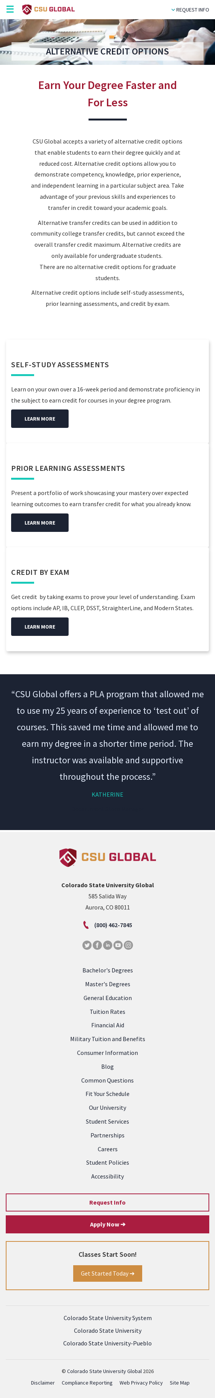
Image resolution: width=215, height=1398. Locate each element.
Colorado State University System (108, 1318)
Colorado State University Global (104, 1371)
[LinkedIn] (107, 947)
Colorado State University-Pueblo (107, 1343)
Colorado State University (107, 1330)
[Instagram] (128, 947)
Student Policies (107, 1162)
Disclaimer (43, 1382)
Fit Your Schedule (107, 1094)
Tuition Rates (107, 1011)
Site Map (180, 1382)
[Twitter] (87, 947)
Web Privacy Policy (141, 1382)
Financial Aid (107, 1025)
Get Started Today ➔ (108, 1273)
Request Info (190, 9)
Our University (107, 1107)
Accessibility (107, 1176)
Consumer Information (107, 1052)
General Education (108, 998)
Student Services (107, 1121)
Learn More (40, 418)
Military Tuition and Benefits (107, 1039)
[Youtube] (118, 947)
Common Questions (107, 1080)
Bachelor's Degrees (107, 970)
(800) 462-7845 (107, 925)
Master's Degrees (107, 984)
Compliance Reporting (87, 1382)
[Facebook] (97, 947)
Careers (108, 1149)
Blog (107, 1066)
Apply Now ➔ (107, 1224)
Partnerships (107, 1135)
